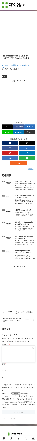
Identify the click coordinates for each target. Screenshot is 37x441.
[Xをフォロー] (27, 143)
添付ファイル (6, 393)
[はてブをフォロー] (27, 148)
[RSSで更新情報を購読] (18, 163)
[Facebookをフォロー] (10, 148)
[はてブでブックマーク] (29, 126)
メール (5, 370)
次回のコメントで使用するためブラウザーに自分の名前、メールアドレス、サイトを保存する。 (18, 388)
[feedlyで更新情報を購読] (27, 158)
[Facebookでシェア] (18, 126)
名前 (4, 364)
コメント (6, 344)
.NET (4, 76)
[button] (29, 132)
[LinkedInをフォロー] (27, 153)
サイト (4, 377)
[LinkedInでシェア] (18, 132)
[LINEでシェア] (7, 132)
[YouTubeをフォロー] (10, 153)
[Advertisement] (18, 32)
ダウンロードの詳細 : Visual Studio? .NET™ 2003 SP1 (17, 66)
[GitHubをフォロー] (10, 158)
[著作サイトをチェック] (10, 143)
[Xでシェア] (7, 126)
